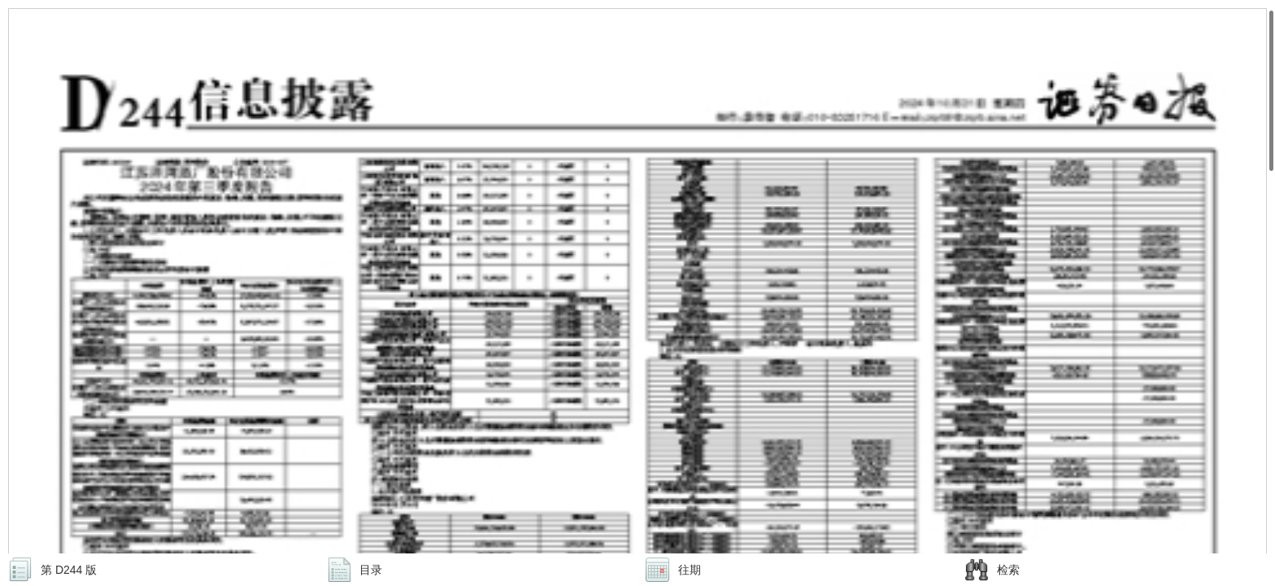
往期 (689, 569)
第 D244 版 (69, 569)
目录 (370, 569)
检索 (1008, 569)
